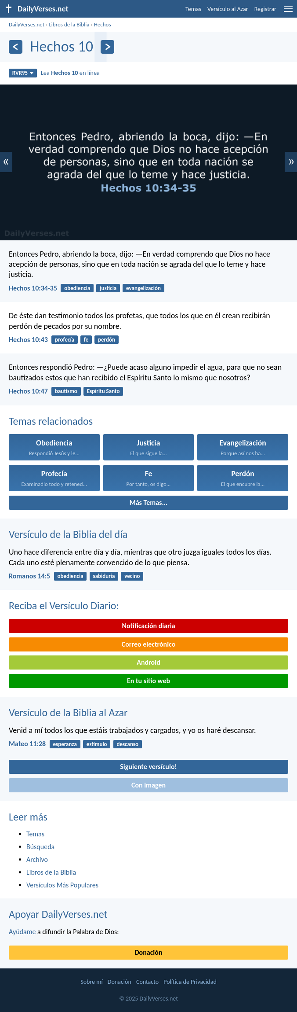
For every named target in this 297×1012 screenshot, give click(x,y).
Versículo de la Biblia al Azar (68, 712)
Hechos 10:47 (28, 391)
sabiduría (104, 576)
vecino (132, 576)
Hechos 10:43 (28, 339)
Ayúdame (22, 931)
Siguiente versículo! (148, 766)
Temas (193, 9)
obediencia (77, 288)
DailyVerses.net (26, 24)
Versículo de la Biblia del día (68, 534)
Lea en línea (70, 73)
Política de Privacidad (189, 982)
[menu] (288, 12)
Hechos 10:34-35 (33, 288)
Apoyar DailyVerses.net (58, 914)
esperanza (64, 744)
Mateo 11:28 (27, 744)
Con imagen (148, 785)
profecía (64, 339)
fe (86, 339)
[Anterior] (15, 47)
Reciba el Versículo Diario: (64, 605)
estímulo (97, 744)
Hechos (102, 24)
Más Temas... (149, 502)
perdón (106, 339)
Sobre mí (91, 982)
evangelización (143, 288)
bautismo (66, 391)
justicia (108, 288)
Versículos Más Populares (62, 885)
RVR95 (23, 73)
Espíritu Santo (103, 391)
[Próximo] (107, 47)
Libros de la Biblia (69, 24)
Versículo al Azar (227, 9)
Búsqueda (40, 847)
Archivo (37, 859)
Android (148, 662)
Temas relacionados (51, 421)
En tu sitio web (148, 681)
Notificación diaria (148, 626)
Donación (149, 952)
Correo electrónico (149, 644)
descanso (127, 744)
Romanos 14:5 (29, 576)
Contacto (147, 982)
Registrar (265, 9)
